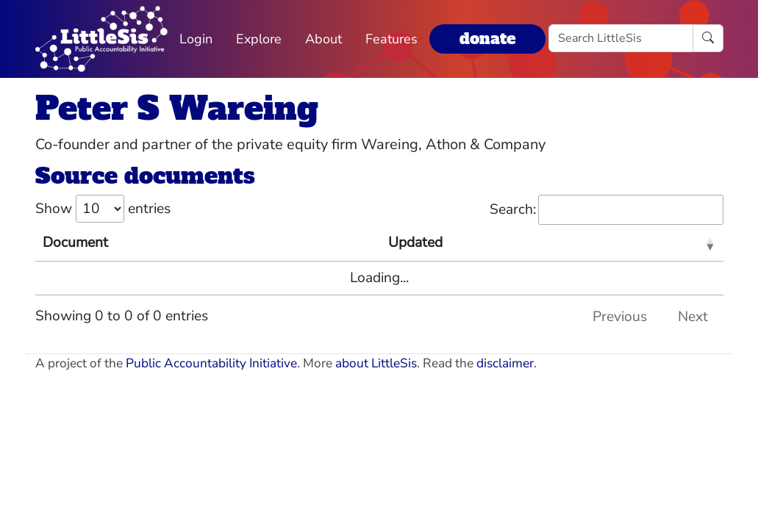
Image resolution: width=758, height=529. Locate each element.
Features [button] (391, 39)
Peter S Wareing (176, 108)
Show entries (103, 209)
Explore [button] (259, 39)
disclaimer (505, 363)
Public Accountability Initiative (211, 363)
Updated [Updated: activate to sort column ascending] (415, 242)
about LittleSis (376, 363)
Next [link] (693, 316)
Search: (606, 210)
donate (487, 38)
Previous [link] (620, 316)
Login (195, 39)
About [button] (323, 39)
